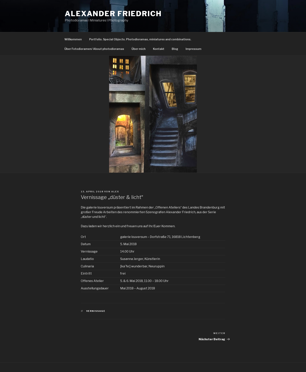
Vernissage (96, 311)
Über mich (139, 48)
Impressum (193, 48)
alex (115, 191)
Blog (175, 48)
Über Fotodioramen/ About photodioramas (94, 48)
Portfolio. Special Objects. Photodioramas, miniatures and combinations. (140, 39)
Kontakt (158, 48)
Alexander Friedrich (113, 13)
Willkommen (73, 39)
